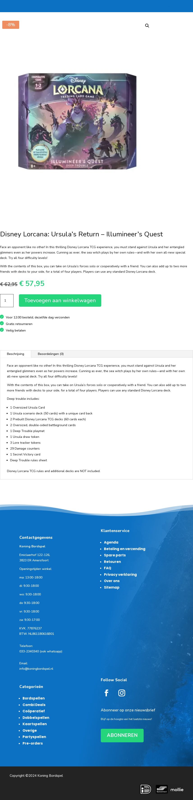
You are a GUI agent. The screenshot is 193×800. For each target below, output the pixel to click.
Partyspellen (34, 736)
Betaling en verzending (124, 548)
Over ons (112, 580)
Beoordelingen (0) (51, 354)
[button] (147, 26)
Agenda (111, 542)
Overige (30, 730)
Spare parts (115, 555)
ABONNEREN (122, 735)
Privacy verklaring (120, 574)
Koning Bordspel (50, 775)
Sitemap (111, 587)
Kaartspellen (35, 724)
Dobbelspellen (36, 717)
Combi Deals (34, 704)
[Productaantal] (7, 300)
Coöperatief (34, 711)
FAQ (107, 568)
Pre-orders (33, 743)
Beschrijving (15, 354)
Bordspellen (34, 698)
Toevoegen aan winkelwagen (60, 300)
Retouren (112, 561)
